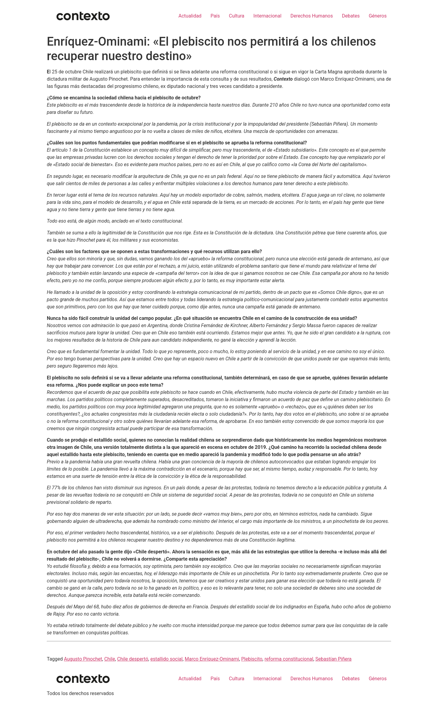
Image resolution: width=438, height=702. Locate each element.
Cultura (236, 16)
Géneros (378, 16)
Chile (109, 659)
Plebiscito (251, 659)
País (215, 16)
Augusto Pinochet (83, 659)
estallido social (166, 659)
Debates (351, 16)
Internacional (267, 16)
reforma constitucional (289, 659)
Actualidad (190, 16)
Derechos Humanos (312, 16)
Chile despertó (132, 659)
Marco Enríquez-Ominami (212, 659)
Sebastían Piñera (333, 659)
